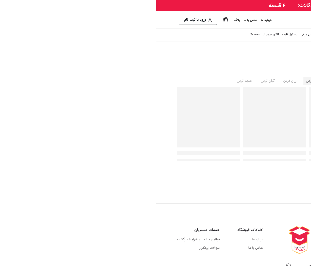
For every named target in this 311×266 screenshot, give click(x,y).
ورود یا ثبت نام (41, 20)
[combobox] (207, 20)
